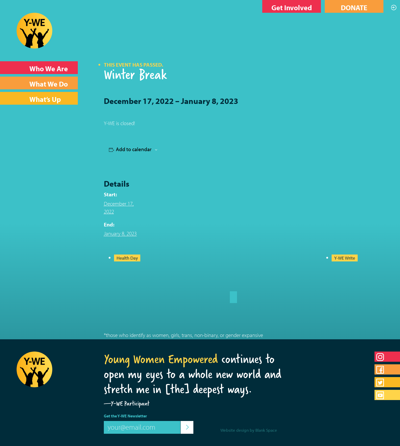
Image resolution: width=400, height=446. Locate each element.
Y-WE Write (344, 258)
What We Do (48, 83)
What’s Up (45, 99)
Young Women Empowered (161, 359)
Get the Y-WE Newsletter (125, 415)
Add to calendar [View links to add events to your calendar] (134, 149)
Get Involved (291, 7)
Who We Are (48, 68)
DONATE (354, 7)
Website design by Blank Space (248, 430)
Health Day (127, 258)
